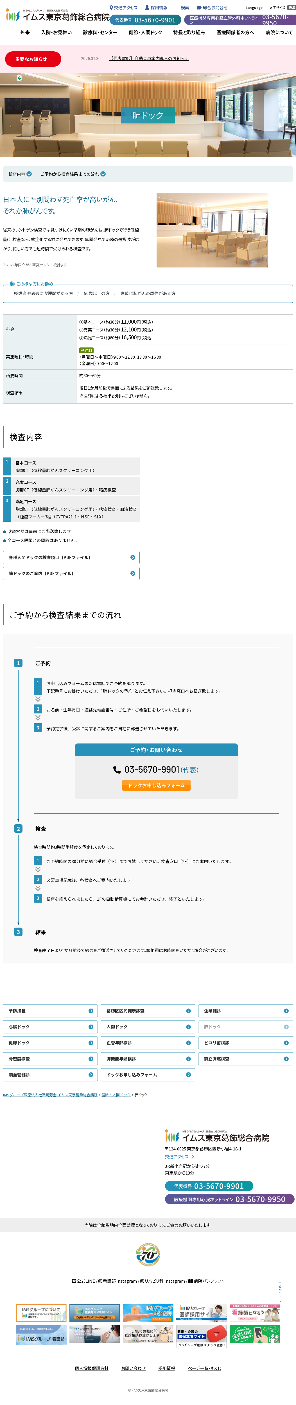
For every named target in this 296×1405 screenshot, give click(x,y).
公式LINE (86, 1281)
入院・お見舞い (56, 32)
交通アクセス (125, 7)
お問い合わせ (133, 1368)
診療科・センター (100, 32)
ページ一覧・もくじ (204, 1368)
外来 (25, 32)
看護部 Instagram (120, 1281)
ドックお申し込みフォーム (156, 785)
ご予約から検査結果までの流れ (69, 174)
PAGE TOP (280, 1292)
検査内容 (16, 174)
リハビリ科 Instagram (165, 1281)
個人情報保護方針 (92, 1368)
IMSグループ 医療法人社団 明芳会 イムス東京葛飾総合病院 (58, 14)
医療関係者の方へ (235, 32)
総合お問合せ (215, 7)
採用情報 (159, 7)
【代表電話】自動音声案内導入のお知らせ (149, 58)
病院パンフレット (209, 1281)
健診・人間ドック (145, 32)
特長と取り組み (189, 32)
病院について (279, 32)
